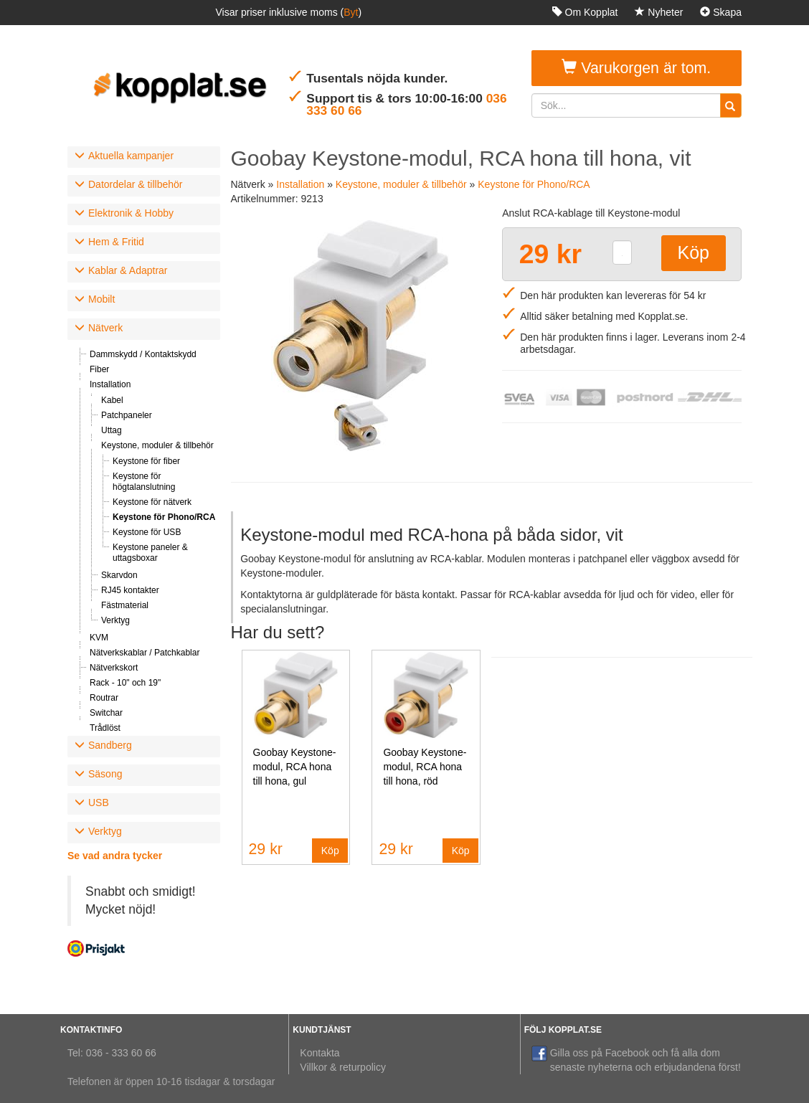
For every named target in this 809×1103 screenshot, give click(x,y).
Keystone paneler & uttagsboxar (150, 552)
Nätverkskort (114, 668)
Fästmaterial (124, 605)
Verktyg (115, 620)
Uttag (111, 430)
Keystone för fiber (146, 461)
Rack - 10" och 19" (125, 683)
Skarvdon (119, 575)
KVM (99, 638)
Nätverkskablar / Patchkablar (144, 653)
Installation (110, 384)
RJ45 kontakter (130, 590)
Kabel (112, 400)
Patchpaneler (126, 415)
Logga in (716, 37)
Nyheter (659, 12)
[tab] (143, 157)
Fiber (99, 369)
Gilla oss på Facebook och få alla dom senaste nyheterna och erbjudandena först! (636, 1059)
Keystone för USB (147, 532)
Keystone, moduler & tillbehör (157, 445)
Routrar (104, 698)
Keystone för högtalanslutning (144, 481)
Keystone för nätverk (152, 502)
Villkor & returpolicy (343, 1067)
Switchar (106, 713)
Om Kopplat (585, 12)
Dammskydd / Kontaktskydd (143, 354)
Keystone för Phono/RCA (164, 517)
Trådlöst (105, 728)
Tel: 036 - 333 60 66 (111, 1053)
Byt (351, 12)
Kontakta (319, 1053)
